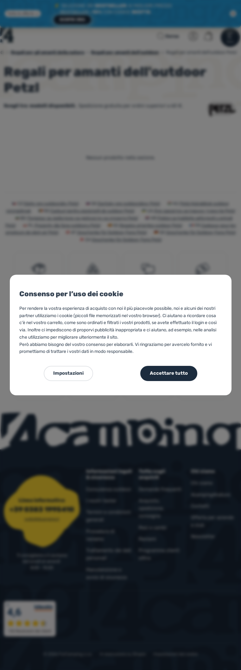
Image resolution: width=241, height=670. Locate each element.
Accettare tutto (169, 373)
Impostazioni (68, 373)
